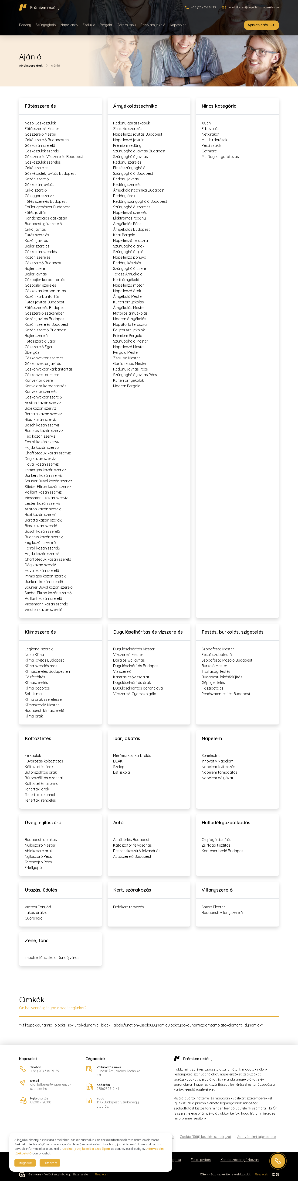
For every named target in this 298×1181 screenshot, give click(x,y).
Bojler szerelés (37, 246)
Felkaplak (33, 755)
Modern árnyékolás (129, 318)
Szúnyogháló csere (129, 268)
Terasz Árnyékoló (127, 274)
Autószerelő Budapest (132, 856)
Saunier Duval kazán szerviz (48, 481)
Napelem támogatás (219, 772)
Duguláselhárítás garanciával (138, 688)
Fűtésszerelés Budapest (45, 307)
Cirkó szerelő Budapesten (47, 139)
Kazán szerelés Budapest (46, 324)
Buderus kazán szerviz (44, 430)
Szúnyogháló (46, 25)
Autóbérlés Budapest (131, 839)
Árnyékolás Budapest (131, 229)
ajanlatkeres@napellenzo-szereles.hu (50, 1086)
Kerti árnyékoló (126, 279)
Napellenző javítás (129, 139)
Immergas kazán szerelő (46, 576)
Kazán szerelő (37, 179)
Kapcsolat (178, 25)
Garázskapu (126, 25)
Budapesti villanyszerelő (222, 912)
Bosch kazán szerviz (42, 425)
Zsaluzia (88, 25)
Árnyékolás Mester (129, 307)
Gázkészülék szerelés (43, 162)
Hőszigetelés (213, 688)
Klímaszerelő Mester (42, 705)
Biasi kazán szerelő (41, 525)
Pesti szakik (211, 145)
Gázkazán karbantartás (45, 290)
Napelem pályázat (217, 778)
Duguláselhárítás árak (132, 682)
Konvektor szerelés (41, 391)
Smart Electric (214, 907)
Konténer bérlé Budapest (223, 850)
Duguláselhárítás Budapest (136, 665)
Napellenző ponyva (129, 257)
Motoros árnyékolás (130, 313)
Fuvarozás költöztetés (44, 761)
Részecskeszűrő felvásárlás (136, 850)
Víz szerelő (122, 671)
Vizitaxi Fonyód (38, 907)
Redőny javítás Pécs (130, 369)
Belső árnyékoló (152, 25)
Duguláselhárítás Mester (134, 649)
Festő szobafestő (217, 654)
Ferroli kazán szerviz (42, 441)
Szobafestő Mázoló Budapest (227, 660)
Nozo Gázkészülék (40, 123)
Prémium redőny (127, 145)
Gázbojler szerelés (40, 285)
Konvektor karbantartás (45, 386)
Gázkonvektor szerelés (44, 358)
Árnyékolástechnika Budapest (139, 190)
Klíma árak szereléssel (43, 699)
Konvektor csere (39, 380)
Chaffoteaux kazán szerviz (48, 453)
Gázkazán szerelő (40, 145)
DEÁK (117, 761)
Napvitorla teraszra (130, 324)
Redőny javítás (126, 179)
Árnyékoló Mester (128, 296)
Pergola (106, 25)
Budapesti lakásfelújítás (222, 677)
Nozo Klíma (34, 654)
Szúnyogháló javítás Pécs (135, 374)
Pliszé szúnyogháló (129, 167)
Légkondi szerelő (39, 649)
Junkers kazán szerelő (44, 581)
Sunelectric (211, 755)
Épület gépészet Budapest (47, 207)
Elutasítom (50, 1163)
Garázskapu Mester (130, 363)
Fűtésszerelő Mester (42, 128)
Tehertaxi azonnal (40, 794)
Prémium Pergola (127, 335)
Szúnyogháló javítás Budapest (139, 151)
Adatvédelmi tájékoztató (256, 1137)
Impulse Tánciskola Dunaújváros (52, 957)
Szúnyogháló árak (128, 246)
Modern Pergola (126, 386)
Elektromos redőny (129, 218)
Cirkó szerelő (36, 190)
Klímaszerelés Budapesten (47, 671)
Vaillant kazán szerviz (43, 492)
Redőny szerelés (127, 162)
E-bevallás (210, 128)
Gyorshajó (34, 918)
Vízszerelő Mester (128, 654)
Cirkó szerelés (36, 167)
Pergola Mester (126, 352)
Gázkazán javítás (39, 184)
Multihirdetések (214, 139)
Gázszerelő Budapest (43, 263)
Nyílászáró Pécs (38, 856)
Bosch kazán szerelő (42, 531)
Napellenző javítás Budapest (137, 134)
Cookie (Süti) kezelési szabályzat (205, 1137)
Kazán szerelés (38, 257)
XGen (206, 123)
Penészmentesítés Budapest (226, 693)
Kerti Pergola (124, 235)
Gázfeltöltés (35, 677)
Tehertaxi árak (37, 789)
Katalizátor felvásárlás (132, 845)
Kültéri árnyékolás (128, 302)
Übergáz (32, 352)
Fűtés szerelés (37, 235)
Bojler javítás (36, 274)
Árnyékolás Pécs (127, 223)
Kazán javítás (36, 240)
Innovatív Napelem (217, 761)
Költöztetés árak (39, 766)
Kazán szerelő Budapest (46, 330)
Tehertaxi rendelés (40, 800)
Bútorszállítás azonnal (44, 778)
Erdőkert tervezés (128, 907)
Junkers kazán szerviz (44, 475)
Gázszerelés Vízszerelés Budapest (54, 156)
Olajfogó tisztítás (216, 839)
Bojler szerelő (36, 335)
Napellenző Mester (129, 346)
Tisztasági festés (216, 671)
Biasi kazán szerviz (41, 419)
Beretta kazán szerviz (43, 414)
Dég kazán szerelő (40, 565)
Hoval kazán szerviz (42, 464)
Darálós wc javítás (129, 660)
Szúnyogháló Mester (130, 341)
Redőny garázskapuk (131, 123)
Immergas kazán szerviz (45, 469)
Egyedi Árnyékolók (129, 330)
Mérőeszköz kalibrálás (132, 755)
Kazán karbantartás (42, 296)
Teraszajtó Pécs (38, 862)
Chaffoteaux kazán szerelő (48, 559)
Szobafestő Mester (218, 649)
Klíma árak (34, 716)
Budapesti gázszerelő (43, 223)
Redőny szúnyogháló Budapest (140, 201)
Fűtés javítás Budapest (44, 302)
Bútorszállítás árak (41, 772)
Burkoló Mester (214, 665)
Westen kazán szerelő (43, 609)
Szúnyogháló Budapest (133, 173)
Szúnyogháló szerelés (131, 207)
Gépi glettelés (213, 682)
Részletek (101, 1174)
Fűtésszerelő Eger (40, 341)
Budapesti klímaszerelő (44, 710)
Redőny (25, 25)
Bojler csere (35, 268)
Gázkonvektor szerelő (43, 397)
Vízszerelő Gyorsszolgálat (135, 693)
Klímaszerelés (36, 682)
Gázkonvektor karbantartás (49, 369)
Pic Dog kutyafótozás (220, 156)
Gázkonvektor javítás (43, 363)
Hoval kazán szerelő (42, 570)
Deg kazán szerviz (40, 458)
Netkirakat (211, 134)
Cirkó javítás (35, 229)
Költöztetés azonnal (42, 783)
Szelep (118, 766)
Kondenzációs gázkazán (46, 218)
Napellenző (69, 25)
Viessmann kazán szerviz (46, 497)
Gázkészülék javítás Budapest (50, 173)
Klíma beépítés (37, 688)
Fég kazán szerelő (40, 542)
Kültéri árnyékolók (128, 380)
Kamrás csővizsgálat (131, 677)
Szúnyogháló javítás (130, 156)
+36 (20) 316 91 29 (44, 1071)
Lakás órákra (36, 912)
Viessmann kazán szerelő (46, 604)
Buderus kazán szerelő (44, 537)
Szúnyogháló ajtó (128, 251)
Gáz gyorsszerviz (39, 195)
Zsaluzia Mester (126, 358)
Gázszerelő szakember (44, 313)
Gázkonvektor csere (42, 374)
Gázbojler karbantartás (45, 279)
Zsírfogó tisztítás (216, 845)
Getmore (209, 151)
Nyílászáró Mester (40, 845)
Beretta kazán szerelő (43, 520)
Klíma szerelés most (42, 665)
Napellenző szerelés (130, 212)
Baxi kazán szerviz (40, 408)
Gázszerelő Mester (40, 134)
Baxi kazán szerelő (41, 514)
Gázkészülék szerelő (42, 151)
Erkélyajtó (33, 867)
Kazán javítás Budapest (45, 318)
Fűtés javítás (36, 212)
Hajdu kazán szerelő (42, 553)
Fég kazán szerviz (40, 436)
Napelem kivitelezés (218, 766)
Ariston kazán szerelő (43, 509)
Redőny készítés (127, 263)
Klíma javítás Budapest (44, 660)
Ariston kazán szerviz (43, 402)
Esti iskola (121, 772)
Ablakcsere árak (31, 65)
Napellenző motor (128, 285)
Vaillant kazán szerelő (43, 598)
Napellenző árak (127, 290)
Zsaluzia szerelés (127, 128)
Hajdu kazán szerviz (42, 447)
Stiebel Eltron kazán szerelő (48, 592)
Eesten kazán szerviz (43, 503)
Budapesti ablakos (41, 839)
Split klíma (33, 693)
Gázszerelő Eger (39, 346)
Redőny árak (124, 195)
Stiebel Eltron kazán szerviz (48, 486)
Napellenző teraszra (130, 240)
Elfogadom (25, 1163)
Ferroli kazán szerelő (42, 548)
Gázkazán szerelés (41, 251)
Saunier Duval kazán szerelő (49, 587)
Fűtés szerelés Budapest (46, 201)
